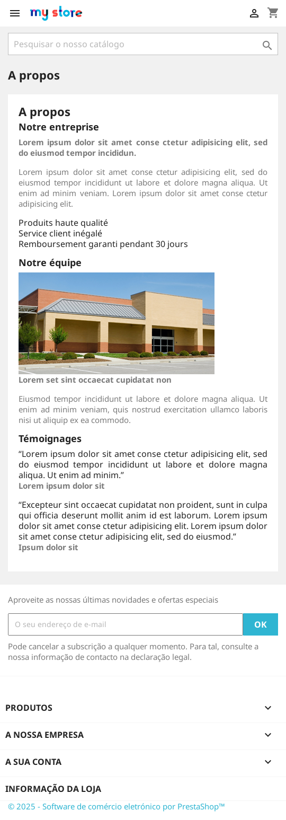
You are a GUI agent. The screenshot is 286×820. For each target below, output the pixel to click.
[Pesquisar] (143, 44)
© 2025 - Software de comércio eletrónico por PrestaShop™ (116, 806)
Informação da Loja (53, 789)
